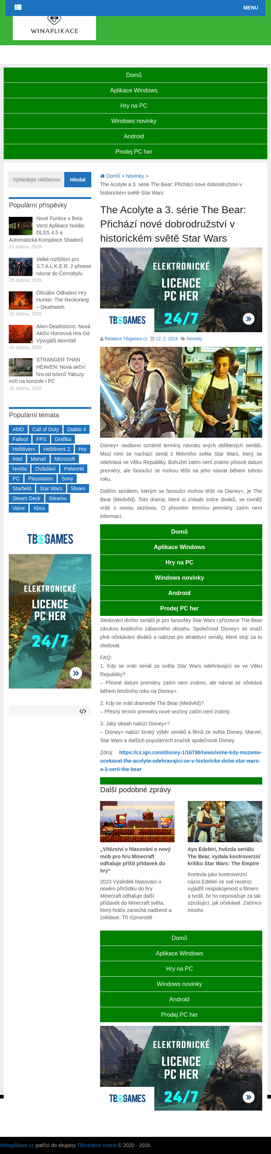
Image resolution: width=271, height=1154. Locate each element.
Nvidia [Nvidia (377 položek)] (19, 469)
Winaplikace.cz (17, 1145)
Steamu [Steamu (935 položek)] (57, 498)
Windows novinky (134, 121)
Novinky (194, 338)
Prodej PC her (133, 152)
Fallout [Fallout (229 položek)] (20, 439)
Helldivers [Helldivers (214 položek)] (23, 449)
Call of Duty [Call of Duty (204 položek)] (46, 429)
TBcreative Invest (97, 1145)
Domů (134, 75)
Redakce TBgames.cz (126, 338)
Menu (250, 8)
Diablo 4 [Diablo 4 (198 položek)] (76, 429)
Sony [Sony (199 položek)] (67, 479)
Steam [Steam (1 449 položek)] (78, 488)
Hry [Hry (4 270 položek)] (83, 449)
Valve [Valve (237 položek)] (18, 508)
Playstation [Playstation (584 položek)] (40, 479)
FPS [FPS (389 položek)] (41, 439)
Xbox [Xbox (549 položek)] (39, 508)
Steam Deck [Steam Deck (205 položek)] (26, 498)
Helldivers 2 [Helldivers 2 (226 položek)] (56, 449)
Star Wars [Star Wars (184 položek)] (51, 488)
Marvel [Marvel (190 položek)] (38, 459)
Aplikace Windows (134, 90)
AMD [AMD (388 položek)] (18, 429)
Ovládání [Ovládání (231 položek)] (45, 469)
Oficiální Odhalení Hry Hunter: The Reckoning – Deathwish (62, 300)
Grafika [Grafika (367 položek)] (63, 439)
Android (134, 136)
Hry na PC (134, 106)
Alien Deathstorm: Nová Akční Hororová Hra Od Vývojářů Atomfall (63, 333)
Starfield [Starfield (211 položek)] (21, 488)
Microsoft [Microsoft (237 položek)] (64, 459)
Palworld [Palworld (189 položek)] (74, 469)
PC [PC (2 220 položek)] (15, 479)
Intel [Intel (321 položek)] (17, 459)
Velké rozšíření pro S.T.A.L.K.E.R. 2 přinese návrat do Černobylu (63, 266)
